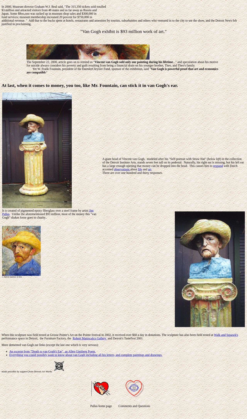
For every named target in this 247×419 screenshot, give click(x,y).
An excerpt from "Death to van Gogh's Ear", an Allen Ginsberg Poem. (52, 351)
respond (218, 165)
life (140, 169)
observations (122, 169)
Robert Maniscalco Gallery (90, 338)
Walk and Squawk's (226, 335)
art (149, 169)
